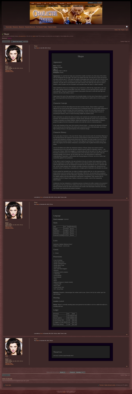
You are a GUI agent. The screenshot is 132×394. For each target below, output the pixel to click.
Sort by (70, 372)
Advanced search (98, 4)
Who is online (7, 379)
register (34, 36)
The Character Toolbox (41, 27)
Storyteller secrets (9, 71)
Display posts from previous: (56, 372)
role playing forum (22, 36)
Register (123, 29)
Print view (127, 26)
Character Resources (30, 27)
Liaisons (9, 38)
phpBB (64, 392)
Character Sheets (52, 27)
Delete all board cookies (110, 385)
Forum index (9, 27)
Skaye (6, 34)
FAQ (119, 29)
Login (126, 29)
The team (101, 385)
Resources (15, 27)
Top (126, 198)
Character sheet (8, 70)
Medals (116, 29)
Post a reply (6, 41)
